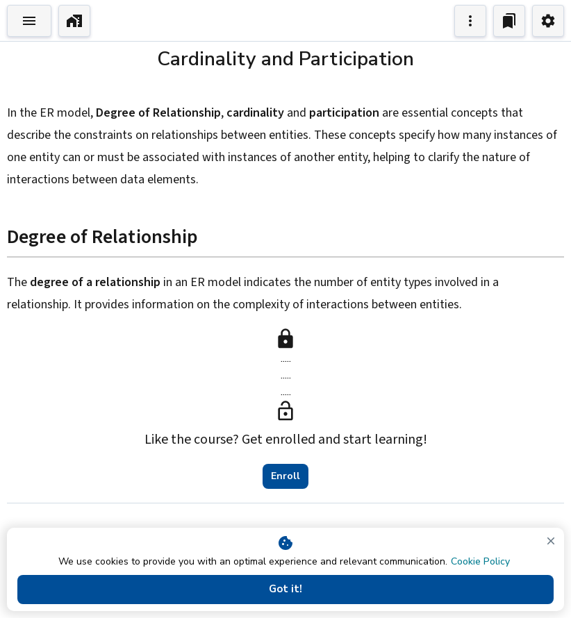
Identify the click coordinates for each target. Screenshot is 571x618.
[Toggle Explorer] (29, 21)
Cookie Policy (480, 561)
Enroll (285, 476)
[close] (551, 541)
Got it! (285, 589)
